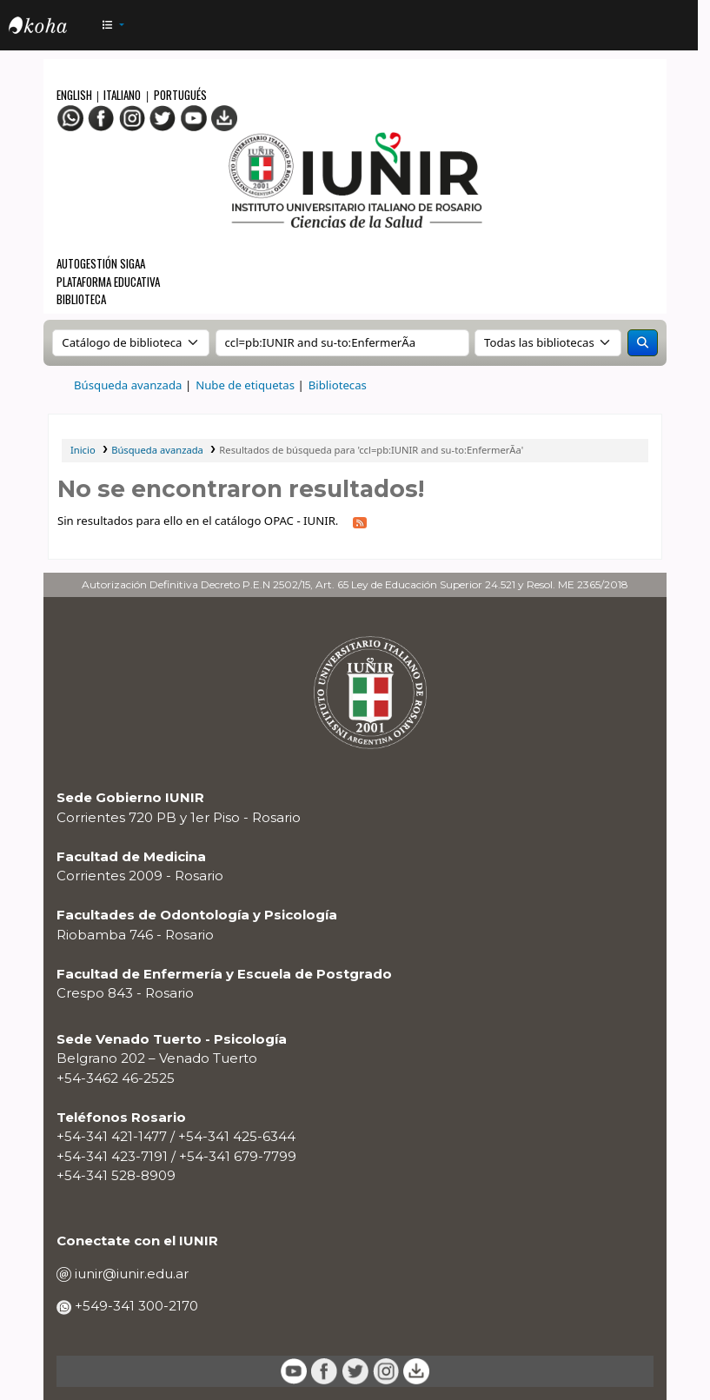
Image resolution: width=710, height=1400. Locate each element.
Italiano (122, 94)
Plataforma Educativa (108, 281)
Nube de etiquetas (245, 385)
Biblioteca (81, 299)
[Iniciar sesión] (674, 25)
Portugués (180, 94)
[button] (113, 25)
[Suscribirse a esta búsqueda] (360, 522)
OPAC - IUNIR (52, 27)
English (75, 94)
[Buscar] (642, 343)
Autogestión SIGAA (100, 263)
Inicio (83, 449)
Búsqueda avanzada (128, 385)
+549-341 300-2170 (134, 1305)
